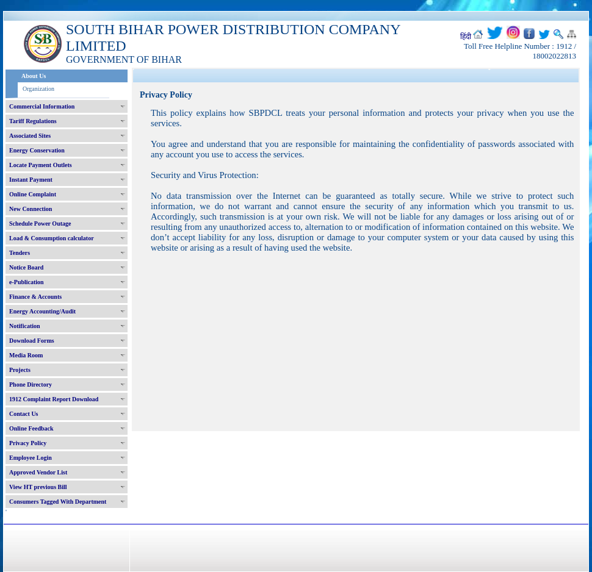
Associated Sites (30, 135)
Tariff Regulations (33, 121)
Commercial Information (41, 106)
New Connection (30, 209)
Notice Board (26, 267)
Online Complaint (32, 194)
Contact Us (23, 413)
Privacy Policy (27, 443)
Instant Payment (30, 179)
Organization (38, 88)
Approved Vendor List (38, 472)
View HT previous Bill (38, 487)
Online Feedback (31, 428)
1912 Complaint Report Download (53, 399)
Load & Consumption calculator (51, 238)
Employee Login (30, 457)
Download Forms (31, 340)
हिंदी (465, 36)
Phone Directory (30, 384)
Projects (20, 369)
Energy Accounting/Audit (42, 311)
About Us (33, 76)
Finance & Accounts (35, 296)
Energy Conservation (37, 150)
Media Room (26, 355)
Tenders (19, 252)
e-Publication (26, 282)
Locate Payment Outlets (40, 165)
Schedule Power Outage (40, 223)
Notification (24, 326)
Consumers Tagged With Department (57, 501)
